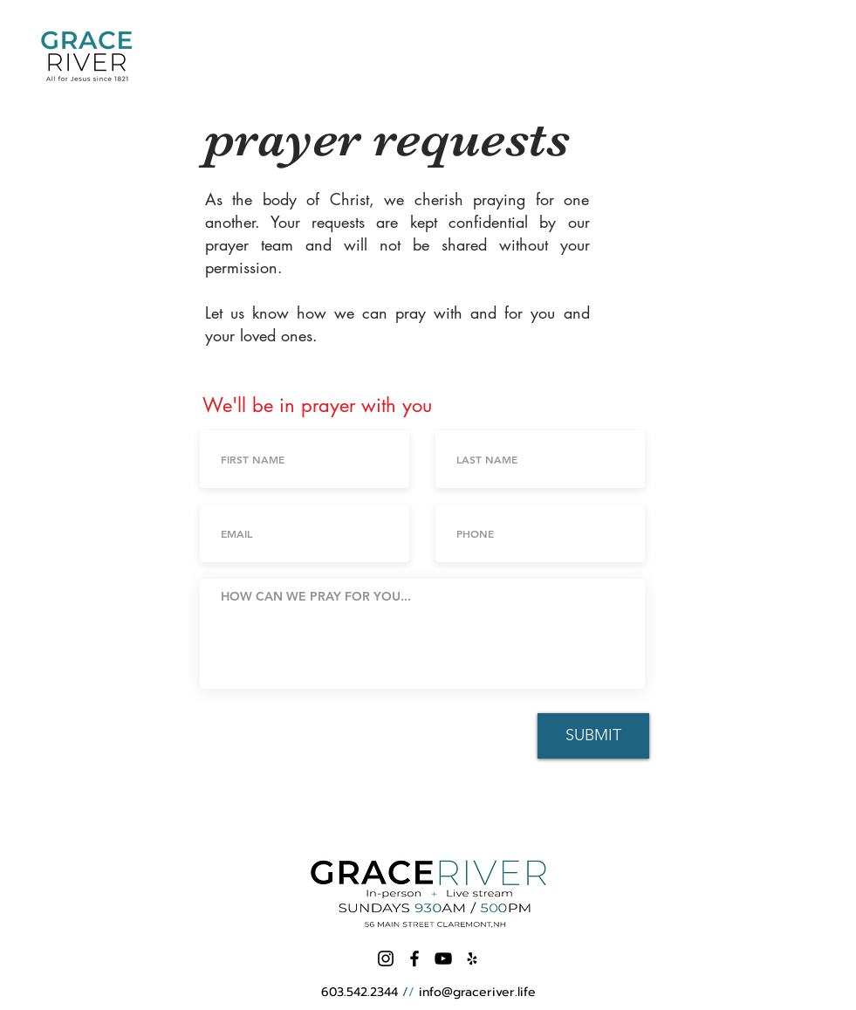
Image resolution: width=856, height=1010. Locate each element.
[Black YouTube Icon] (443, 958)
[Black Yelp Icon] (472, 958)
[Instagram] (385, 958)
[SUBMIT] (593, 736)
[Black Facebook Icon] (414, 958)
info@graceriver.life (477, 992)
